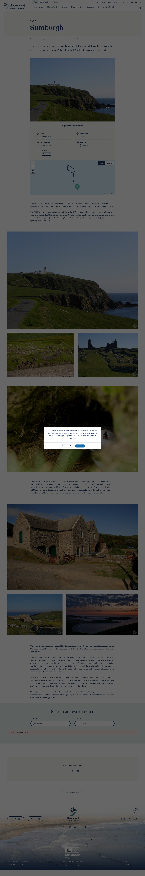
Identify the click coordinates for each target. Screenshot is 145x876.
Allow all (80, 446)
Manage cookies (67, 446)
